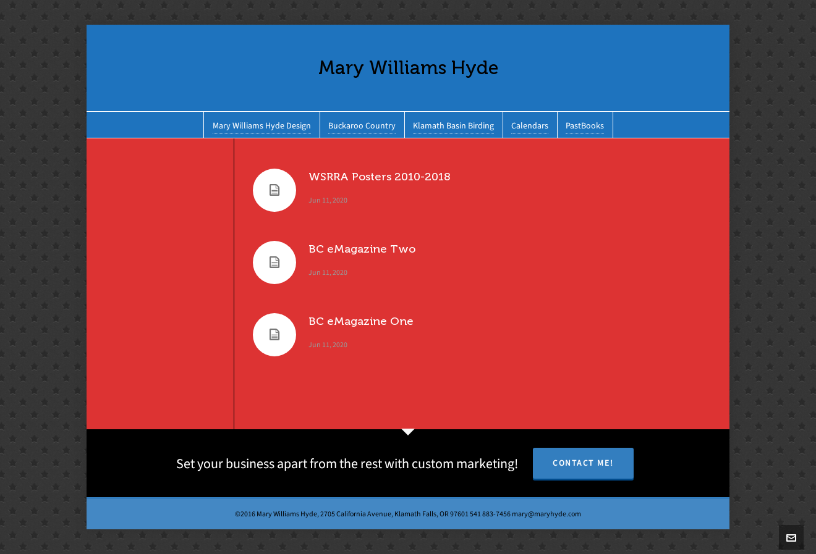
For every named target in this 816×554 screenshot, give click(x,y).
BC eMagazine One (361, 321)
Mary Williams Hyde (408, 67)
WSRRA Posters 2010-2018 (379, 176)
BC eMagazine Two (361, 249)
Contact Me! (583, 463)
